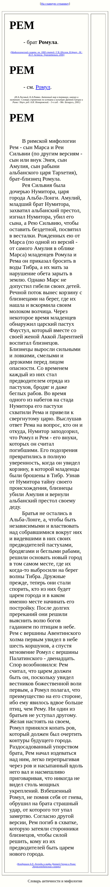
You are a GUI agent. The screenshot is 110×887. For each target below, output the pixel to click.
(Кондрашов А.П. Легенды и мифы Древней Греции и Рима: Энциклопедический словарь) (46, 865)
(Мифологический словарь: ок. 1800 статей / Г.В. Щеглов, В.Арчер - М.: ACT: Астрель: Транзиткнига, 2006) (47, 53)
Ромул (43, 87)
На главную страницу (55, 3)
